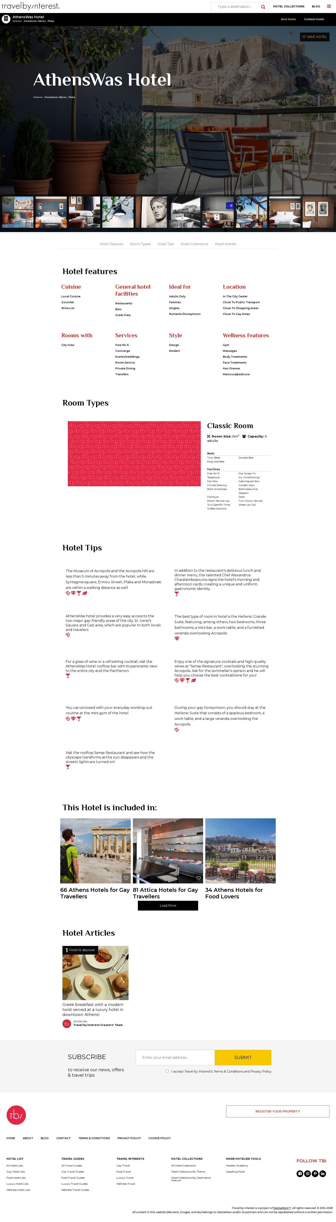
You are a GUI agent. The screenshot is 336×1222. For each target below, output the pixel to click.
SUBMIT (243, 1057)
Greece (17, 21)
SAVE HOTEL (314, 37)
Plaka (51, 21)
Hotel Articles (225, 244)
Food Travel (123, 1171)
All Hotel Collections (183, 1165)
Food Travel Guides (73, 1177)
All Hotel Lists (15, 1165)
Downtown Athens (35, 21)
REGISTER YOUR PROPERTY (278, 1111)
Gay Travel (123, 1165)
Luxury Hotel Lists (18, 1184)
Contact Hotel (314, 19)
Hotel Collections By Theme (188, 1171)
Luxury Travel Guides (74, 1184)
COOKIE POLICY (159, 1138)
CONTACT (63, 1138)
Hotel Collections (194, 244)
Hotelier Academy (237, 1165)
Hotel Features (111, 244)
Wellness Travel (125, 1184)
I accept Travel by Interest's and (218, 1071)
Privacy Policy (260, 1071)
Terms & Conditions (228, 1071)
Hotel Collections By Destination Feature (191, 1179)
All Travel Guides (71, 1165)
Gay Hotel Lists (16, 1171)
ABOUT (28, 1138)
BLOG (316, 6)
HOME (11, 1138)
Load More (168, 905)
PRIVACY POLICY (129, 1138)
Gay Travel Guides (72, 1171)
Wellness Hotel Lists (18, 1190)
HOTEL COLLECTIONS (288, 6)
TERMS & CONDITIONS (94, 1138)
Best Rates (288, 19)
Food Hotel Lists (16, 1177)
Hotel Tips (166, 244)
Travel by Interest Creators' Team (98, 1025)
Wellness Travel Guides (75, 1190)
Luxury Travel (125, 1177)
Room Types (140, 244)
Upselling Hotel (235, 1171)
